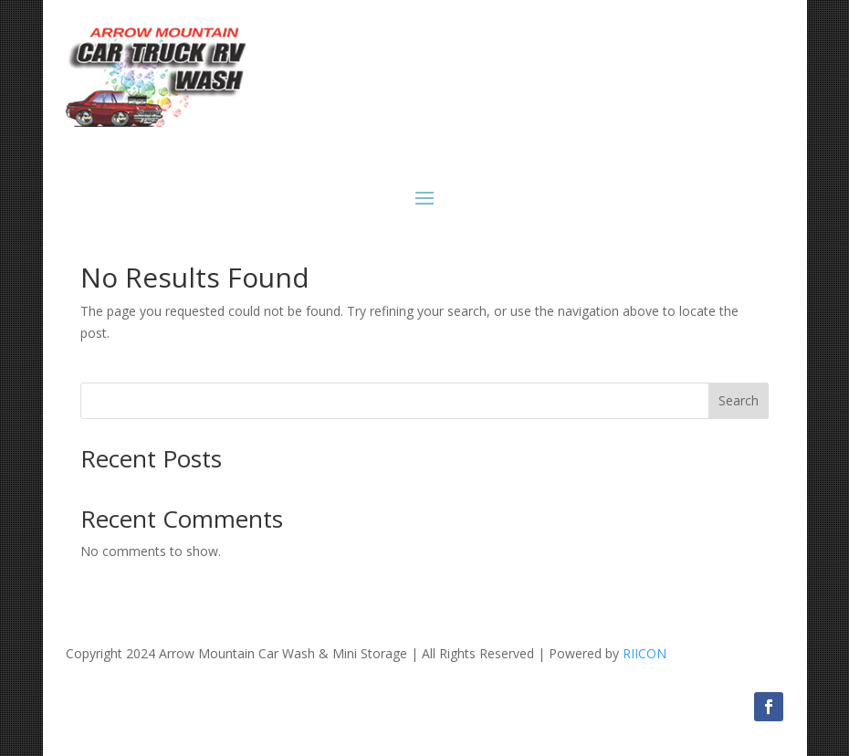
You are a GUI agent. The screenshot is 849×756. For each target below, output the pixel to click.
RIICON (644, 653)
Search (738, 400)
